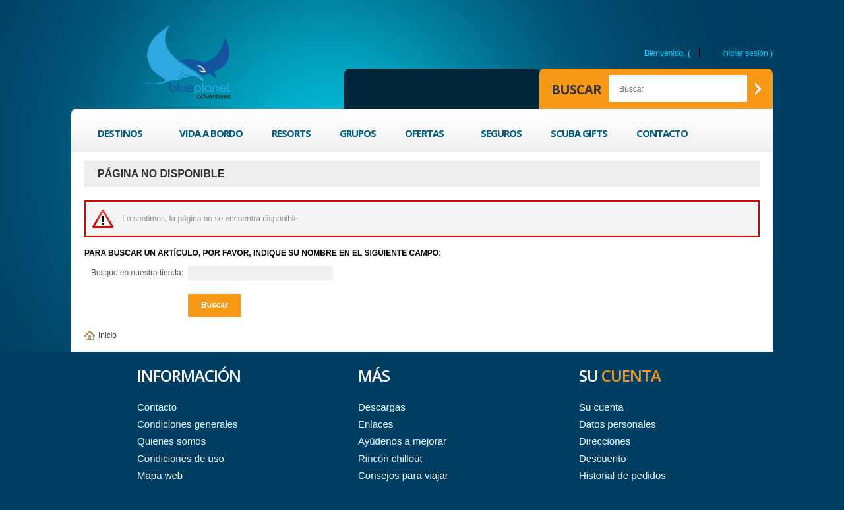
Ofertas (426, 135)
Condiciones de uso (180, 458)
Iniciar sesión (745, 53)
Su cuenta (601, 406)
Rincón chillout (390, 458)
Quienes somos (171, 441)
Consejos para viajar (403, 475)
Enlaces (375, 424)
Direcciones (604, 441)
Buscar (576, 89)
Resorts (291, 133)
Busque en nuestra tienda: (137, 272)
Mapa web (160, 475)
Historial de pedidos (622, 475)
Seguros (501, 133)
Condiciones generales (187, 424)
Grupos (358, 133)
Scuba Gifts (579, 133)
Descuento (602, 458)
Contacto (662, 133)
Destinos (121, 135)
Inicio (107, 335)
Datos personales (617, 424)
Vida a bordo (211, 133)
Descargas (382, 406)
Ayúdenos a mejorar (402, 441)
